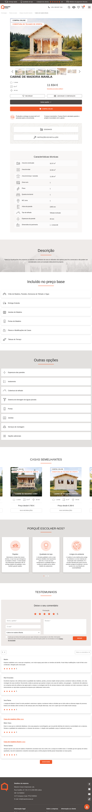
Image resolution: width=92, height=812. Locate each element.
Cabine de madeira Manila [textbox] (14, 632)
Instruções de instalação (47, 137)
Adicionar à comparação (66, 96)
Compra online (47, 109)
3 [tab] (48, 575)
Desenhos (48, 129)
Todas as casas (13, 13)
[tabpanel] (15, 554)
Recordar (29, 96)
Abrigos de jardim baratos (25, 13)
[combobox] (23, 633)
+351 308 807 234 (56, 7)
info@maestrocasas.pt (26, 799)
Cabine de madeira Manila (41, 13)
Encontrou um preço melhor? (55, 89)
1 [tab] (43, 575)
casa (14, 719)
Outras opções (45, 102)
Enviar (79, 638)
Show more (46, 762)
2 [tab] (46, 575)
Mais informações (26, 510)
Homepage (4, 13)
